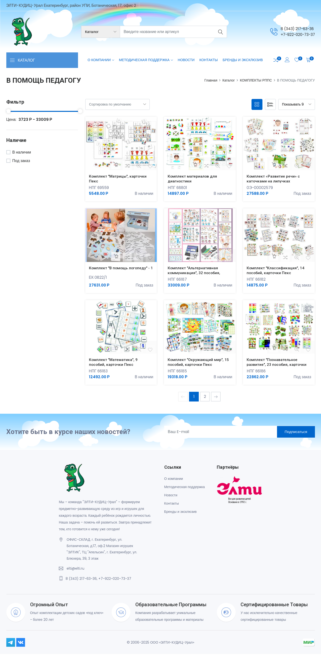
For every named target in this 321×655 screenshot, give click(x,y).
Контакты (209, 60)
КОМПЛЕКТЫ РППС (256, 80)
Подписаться (294, 432)
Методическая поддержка (144, 60)
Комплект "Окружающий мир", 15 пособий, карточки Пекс (199, 362)
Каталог (228, 80)
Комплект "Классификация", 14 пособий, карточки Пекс (276, 270)
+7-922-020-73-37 (296, 34)
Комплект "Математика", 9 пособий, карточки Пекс (114, 362)
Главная (210, 80)
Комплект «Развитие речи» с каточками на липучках (273, 178)
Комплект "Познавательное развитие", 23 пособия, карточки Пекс (277, 365)
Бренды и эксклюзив (243, 60)
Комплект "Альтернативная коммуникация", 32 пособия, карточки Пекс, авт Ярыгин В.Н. (197, 273)
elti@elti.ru (75, 569)
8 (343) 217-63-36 (295, 29)
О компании (99, 60)
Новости (186, 60)
